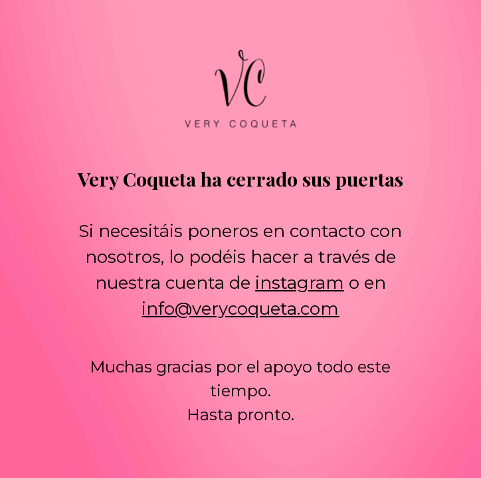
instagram (299, 282)
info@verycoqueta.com (240, 308)
